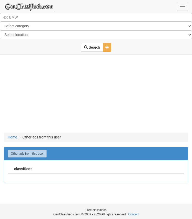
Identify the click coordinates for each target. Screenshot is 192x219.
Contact (133, 214)
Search (92, 47)
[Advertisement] (96, 94)
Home (12, 137)
